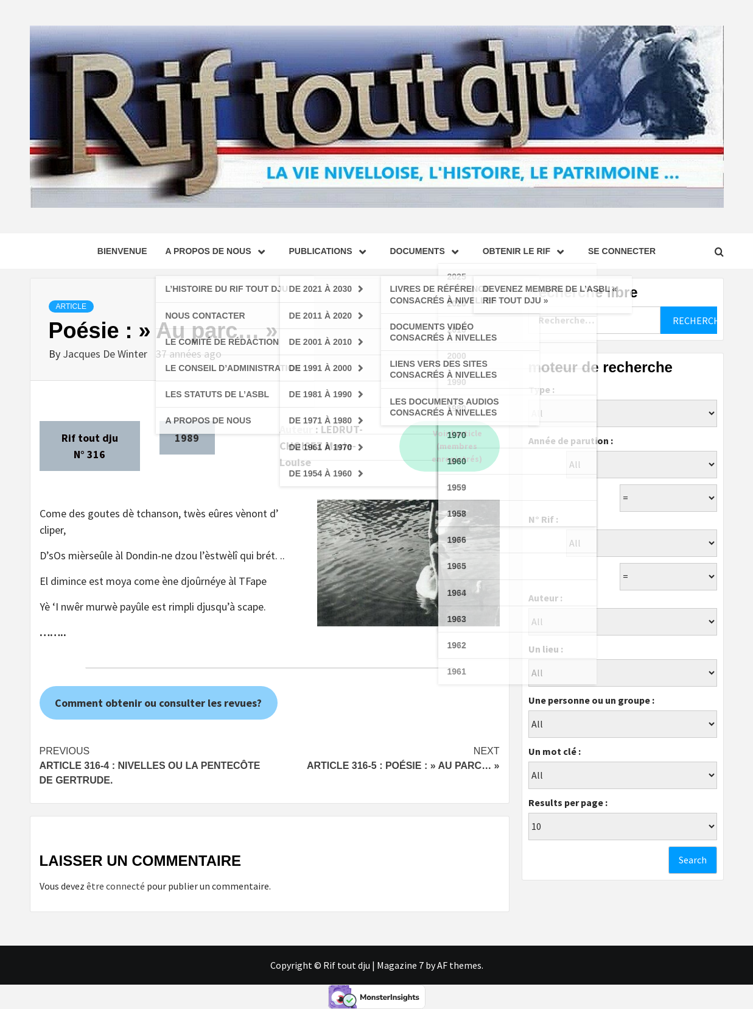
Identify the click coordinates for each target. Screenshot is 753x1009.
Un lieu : (545, 649)
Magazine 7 (400, 965)
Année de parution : (570, 440)
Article (71, 306)
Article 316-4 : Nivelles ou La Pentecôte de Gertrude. (155, 764)
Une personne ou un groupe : (591, 700)
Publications (330, 251)
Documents (427, 251)
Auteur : (545, 598)
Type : (541, 389)
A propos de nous (217, 251)
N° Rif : (543, 519)
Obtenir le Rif (526, 251)
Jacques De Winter (106, 354)
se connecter (622, 251)
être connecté (115, 886)
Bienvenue (122, 251)
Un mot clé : (554, 751)
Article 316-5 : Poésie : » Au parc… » (385, 757)
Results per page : (568, 802)
